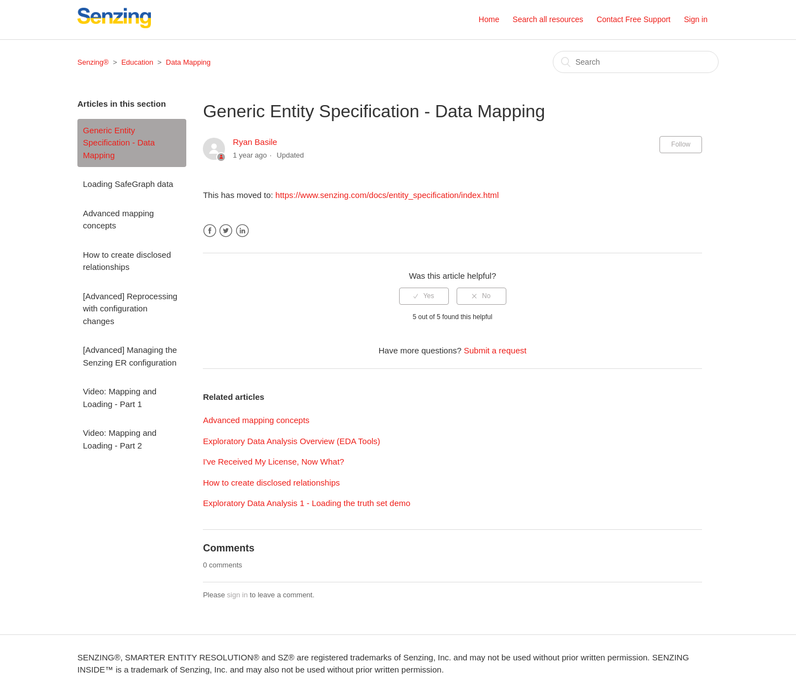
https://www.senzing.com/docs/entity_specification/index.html (387, 195)
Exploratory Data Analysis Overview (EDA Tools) (291, 441)
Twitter (226, 231)
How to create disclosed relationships (127, 261)
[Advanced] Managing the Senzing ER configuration (130, 356)
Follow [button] (680, 144)
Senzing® (93, 62)
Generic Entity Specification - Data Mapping (119, 143)
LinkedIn (242, 231)
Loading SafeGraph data (128, 184)
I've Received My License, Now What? (273, 461)
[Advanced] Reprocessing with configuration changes (130, 308)
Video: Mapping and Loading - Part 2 (119, 439)
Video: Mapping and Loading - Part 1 (119, 398)
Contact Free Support (633, 19)
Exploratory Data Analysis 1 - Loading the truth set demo (306, 503)
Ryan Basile (255, 142)
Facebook (210, 231)
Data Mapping (188, 62)
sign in (237, 595)
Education (137, 62)
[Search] (636, 62)
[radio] (424, 296)
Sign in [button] (696, 19)
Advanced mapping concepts (118, 220)
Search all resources (547, 19)
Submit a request (495, 350)
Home (489, 19)
